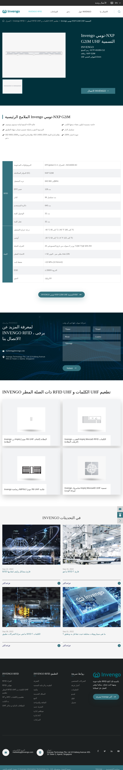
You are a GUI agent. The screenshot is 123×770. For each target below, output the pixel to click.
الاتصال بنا (104, 12)
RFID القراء (7, 681)
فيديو (73, 694)
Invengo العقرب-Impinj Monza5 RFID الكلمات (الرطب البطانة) (85, 440)
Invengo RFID (35, 12)
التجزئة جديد (38, 707)
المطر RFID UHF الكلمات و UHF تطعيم (42, 21)
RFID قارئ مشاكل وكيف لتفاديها (16, 571)
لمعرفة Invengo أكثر (106, 696)
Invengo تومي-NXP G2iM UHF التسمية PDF (61, 296)
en (118, 3)
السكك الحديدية (39, 694)
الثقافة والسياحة (40, 703)
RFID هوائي (6, 685)
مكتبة (36, 690)
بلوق (73, 698)
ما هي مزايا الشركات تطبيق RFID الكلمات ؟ (21, 634)
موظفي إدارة (39, 711)
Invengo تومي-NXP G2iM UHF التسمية (76, 21)
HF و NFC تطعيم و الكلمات (13, 697)
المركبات (37, 720)
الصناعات (54, 12)
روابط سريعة (77, 674)
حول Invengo (85, 12)
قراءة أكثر (31, 583)
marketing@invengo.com (12, 2)
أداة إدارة (37, 715)
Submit (72, 368)
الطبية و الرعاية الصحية (43, 685)
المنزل (8, 21)
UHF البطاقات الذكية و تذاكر (13, 706)
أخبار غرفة (75, 685)
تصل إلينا (6, 744)
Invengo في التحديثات (61, 518)
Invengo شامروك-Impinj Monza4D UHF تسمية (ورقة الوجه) (86, 489)
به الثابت (5, 701)
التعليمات (74, 690)
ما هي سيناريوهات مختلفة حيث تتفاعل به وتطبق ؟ (84, 634)
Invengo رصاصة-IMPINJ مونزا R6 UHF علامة (24, 489)
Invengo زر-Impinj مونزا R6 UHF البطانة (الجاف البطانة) (25, 440)
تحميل (73, 703)
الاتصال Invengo (98, 91)
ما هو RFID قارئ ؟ (71, 571)
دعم (68, 12)
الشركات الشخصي (78, 681)
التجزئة (36, 681)
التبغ (35, 698)
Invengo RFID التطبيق (46, 674)
